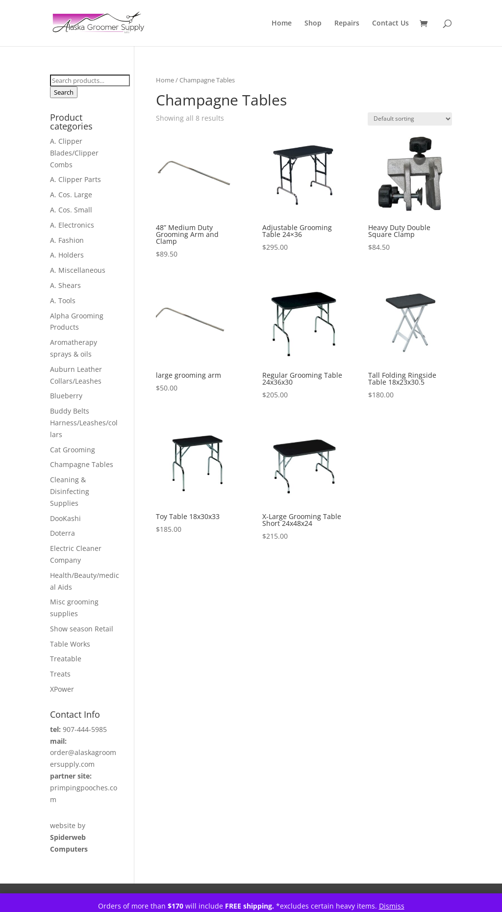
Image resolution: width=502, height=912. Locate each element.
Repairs (346, 23)
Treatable (65, 658)
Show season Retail (81, 628)
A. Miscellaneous (77, 270)
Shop (313, 23)
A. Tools (62, 300)
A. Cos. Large (71, 194)
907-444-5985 (85, 729)
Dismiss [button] (391, 906)
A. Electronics (72, 225)
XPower (62, 689)
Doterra (62, 533)
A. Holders (67, 255)
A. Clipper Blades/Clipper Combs (74, 152)
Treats (60, 673)
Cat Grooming (72, 449)
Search (64, 92)
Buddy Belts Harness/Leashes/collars (84, 422)
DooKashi (65, 518)
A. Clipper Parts (75, 179)
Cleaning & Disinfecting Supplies (69, 491)
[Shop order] (410, 119)
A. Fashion (67, 240)
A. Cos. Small (71, 209)
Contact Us (390, 23)
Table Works (70, 644)
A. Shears (65, 285)
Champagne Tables (81, 464)
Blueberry (66, 395)
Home (282, 23)
